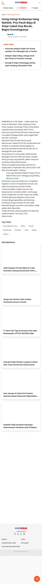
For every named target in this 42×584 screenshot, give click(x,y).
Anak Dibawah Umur (10, 226)
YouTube (24, 535)
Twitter (21, 535)
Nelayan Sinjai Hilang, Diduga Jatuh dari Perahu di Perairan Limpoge (19, 57)
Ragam (34, 230)
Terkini (23, 8)
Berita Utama (8, 8)
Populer (35, 8)
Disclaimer (24, 543)
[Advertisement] (21, 95)
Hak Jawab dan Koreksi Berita (11, 546)
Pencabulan (7, 230)
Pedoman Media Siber (9, 543)
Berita (23, 226)
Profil (23, 539)
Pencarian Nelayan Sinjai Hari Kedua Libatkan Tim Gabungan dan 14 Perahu (21, 50)
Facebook (15, 535)
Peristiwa (18, 230)
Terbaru (6, 234)
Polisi (26, 230)
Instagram (18, 535)
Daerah (31, 226)
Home (3, 14)
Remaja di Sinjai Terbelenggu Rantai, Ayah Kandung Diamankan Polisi (20, 64)
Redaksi (4, 539)
